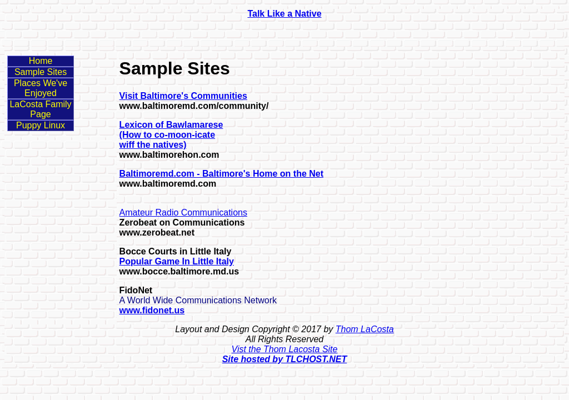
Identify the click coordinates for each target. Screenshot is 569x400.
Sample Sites (40, 72)
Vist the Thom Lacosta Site (285, 349)
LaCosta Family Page (40, 109)
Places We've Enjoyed (40, 88)
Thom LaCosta (365, 329)
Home (41, 61)
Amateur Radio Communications (183, 212)
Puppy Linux (40, 125)
